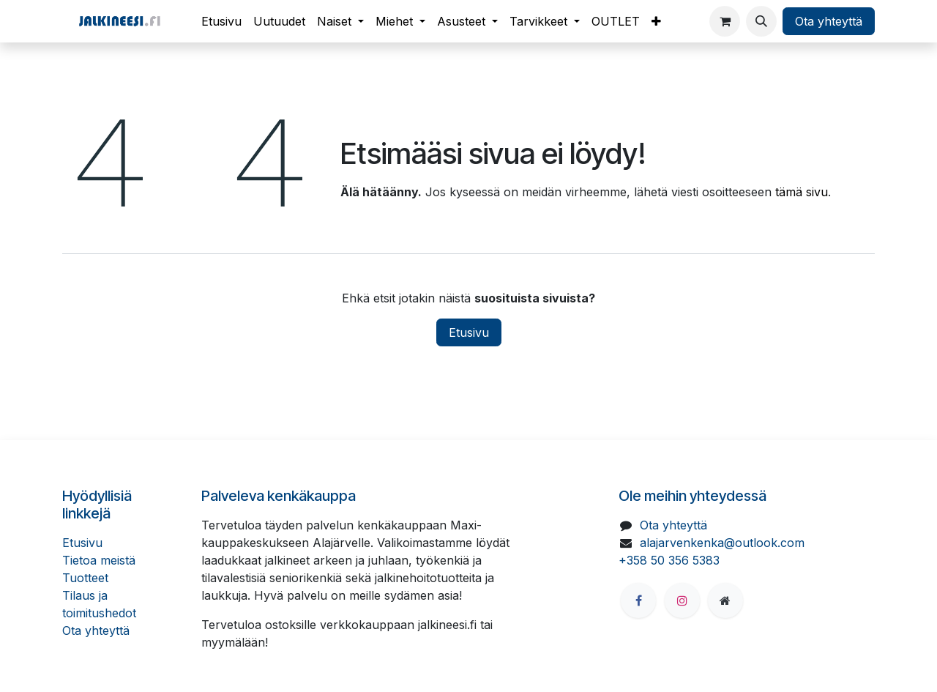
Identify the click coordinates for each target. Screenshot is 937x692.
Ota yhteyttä (828, 21)
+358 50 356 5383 (669, 560)
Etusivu (469, 332)
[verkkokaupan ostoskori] (724, 21)
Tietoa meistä (98, 560)
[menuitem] (221, 21)
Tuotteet (85, 577)
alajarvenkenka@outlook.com (722, 542)
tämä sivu (801, 192)
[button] (761, 21)
